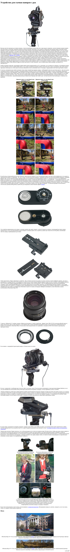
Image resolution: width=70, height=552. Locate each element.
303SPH (18, 55)
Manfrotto (11, 55)
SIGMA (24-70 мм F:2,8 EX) (40, 97)
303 (14, 55)
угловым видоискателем (33, 507)
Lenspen (43, 184)
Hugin (32, 536)
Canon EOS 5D (26, 97)
